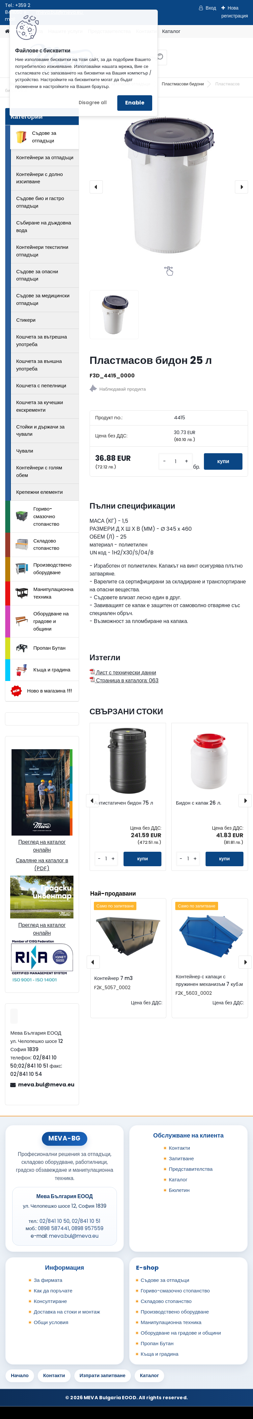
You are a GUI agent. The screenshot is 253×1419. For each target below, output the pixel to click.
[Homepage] (7, 31)
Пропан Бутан (40, 648)
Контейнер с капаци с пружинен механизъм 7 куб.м (209, 980)
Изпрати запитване (103, 1375)
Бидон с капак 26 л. (198, 803)
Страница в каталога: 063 (124, 680)
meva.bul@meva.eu (45, 1084)
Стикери (26, 319)
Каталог (171, 31)
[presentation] (96, 186)
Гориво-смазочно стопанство (37, 516)
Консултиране (50, 1301)
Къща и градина (42, 670)
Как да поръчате (53, 1290)
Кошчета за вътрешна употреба (41, 340)
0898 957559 (87, 1228)
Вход (211, 8)
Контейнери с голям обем (39, 471)
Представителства (190, 1169)
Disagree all (93, 103)
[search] (159, 59)
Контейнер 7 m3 (113, 978)
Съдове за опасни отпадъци (37, 275)
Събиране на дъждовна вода (43, 226)
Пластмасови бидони (183, 84)
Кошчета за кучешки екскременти (39, 406)
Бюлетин (179, 1190)
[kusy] (175, 461)
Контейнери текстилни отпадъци (42, 251)
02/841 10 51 (86, 1221)
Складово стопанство (37, 544)
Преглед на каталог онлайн (42, 846)
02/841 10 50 (55, 1221)
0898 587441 (53, 1228)
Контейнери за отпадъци (44, 157)
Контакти (179, 1147)
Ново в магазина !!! (41, 691)
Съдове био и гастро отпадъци (40, 202)
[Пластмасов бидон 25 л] (169, 187)
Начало (20, 1375)
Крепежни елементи (39, 491)
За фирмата (48, 1280)
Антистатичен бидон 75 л (123, 803)
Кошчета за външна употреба (39, 365)
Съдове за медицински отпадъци (43, 299)
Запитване (181, 1158)
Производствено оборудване (43, 568)
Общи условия (51, 1322)
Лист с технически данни (123, 672)
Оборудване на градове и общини (42, 621)
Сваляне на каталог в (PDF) (42, 864)
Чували (24, 450)
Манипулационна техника (44, 593)
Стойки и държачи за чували (40, 430)
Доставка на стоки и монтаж (67, 1311)
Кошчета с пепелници (41, 385)
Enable (134, 102)
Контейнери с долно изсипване (39, 178)
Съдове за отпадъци (35, 137)
